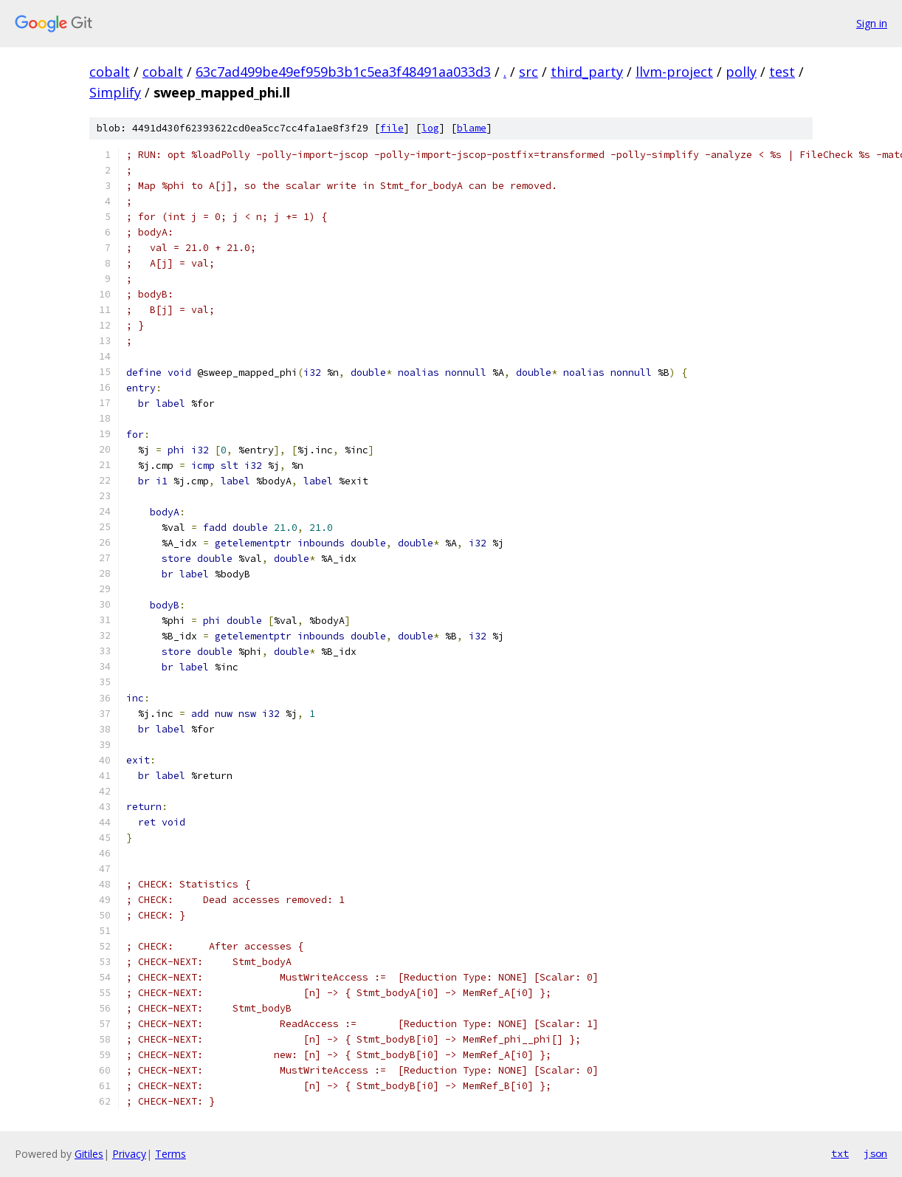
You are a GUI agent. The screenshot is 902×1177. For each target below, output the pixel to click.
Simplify (115, 92)
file (392, 128)
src (528, 71)
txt (840, 1153)
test (782, 71)
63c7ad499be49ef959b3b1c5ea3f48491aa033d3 (343, 71)
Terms (170, 1154)
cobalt (109, 71)
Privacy (129, 1154)
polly (741, 71)
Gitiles (89, 1154)
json (875, 1153)
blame (471, 128)
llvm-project (674, 71)
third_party (587, 71)
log (430, 128)
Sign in (871, 23)
